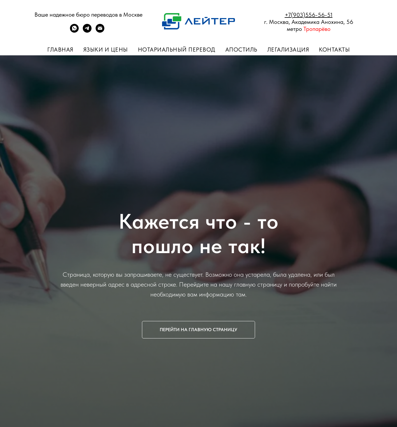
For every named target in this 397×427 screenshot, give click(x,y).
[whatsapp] (74, 31)
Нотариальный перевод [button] (176, 49)
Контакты (334, 49)
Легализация (288, 49)
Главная (60, 49)
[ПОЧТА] (100, 31)
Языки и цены (105, 49)
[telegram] (87, 31)
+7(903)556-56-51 (309, 14)
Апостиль (241, 49)
